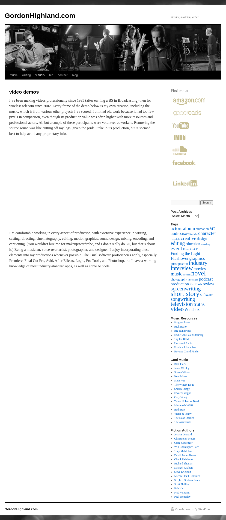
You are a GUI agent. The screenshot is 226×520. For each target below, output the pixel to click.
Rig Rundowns (182, 330)
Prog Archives (182, 322)
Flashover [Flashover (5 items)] (180, 258)
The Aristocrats (182, 422)
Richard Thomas (183, 463)
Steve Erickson (182, 471)
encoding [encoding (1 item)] (205, 244)
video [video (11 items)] (177, 309)
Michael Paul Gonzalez (187, 476)
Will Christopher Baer (186, 447)
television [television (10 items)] (182, 304)
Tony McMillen (183, 451)
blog (75, 75)
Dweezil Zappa (182, 393)
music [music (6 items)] (176, 274)
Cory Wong (180, 397)
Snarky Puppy (182, 388)
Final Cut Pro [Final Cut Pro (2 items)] (191, 249)
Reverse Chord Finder (186, 351)
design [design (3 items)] (202, 238)
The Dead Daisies (184, 418)
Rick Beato (180, 326)
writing (26, 75)
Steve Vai (179, 380)
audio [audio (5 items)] (176, 233)
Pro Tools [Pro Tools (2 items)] (196, 284)
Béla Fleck (180, 364)
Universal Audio (183, 343)
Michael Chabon (183, 467)
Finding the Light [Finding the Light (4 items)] (185, 253)
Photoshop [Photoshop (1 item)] (193, 279)
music (14, 75)
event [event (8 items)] (176, 248)
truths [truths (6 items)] (199, 304)
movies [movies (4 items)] (199, 268)
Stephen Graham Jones (187, 480)
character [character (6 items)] (207, 233)
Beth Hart (179, 409)
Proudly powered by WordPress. (193, 509)
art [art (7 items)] (212, 228)
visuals (40, 75)
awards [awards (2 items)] (186, 234)
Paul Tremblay (182, 496)
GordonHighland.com (40, 15)
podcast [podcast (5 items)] (206, 278)
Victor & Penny (183, 413)
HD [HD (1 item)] (186, 264)
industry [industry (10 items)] (198, 263)
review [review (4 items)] (208, 284)
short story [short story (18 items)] (185, 293)
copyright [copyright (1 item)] (175, 239)
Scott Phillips (181, 484)
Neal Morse (180, 376)
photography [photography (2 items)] (179, 279)
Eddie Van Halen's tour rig (189, 335)
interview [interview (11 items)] (182, 268)
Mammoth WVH (183, 405)
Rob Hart (179, 488)
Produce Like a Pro (185, 347)
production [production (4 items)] (180, 284)
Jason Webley (182, 368)
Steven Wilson (182, 372)
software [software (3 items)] (206, 294)
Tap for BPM (181, 339)
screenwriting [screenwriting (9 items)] (186, 289)
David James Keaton (185, 455)
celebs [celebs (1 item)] (194, 234)
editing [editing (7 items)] (178, 243)
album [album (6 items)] (189, 228)
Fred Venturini (182, 492)
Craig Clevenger (183, 442)
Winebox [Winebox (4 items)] (192, 309)
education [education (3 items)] (192, 244)
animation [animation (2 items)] (202, 229)
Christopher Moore (185, 438)
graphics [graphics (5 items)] (197, 258)
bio (51, 75)
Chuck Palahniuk (183, 459)
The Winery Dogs (184, 384)
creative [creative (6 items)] (188, 238)
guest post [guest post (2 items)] (177, 264)
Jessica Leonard (183, 434)
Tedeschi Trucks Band (186, 401)
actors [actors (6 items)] (176, 228)
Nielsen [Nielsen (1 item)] (186, 274)
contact (63, 75)
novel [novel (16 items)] (198, 273)
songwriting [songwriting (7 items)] (183, 299)
